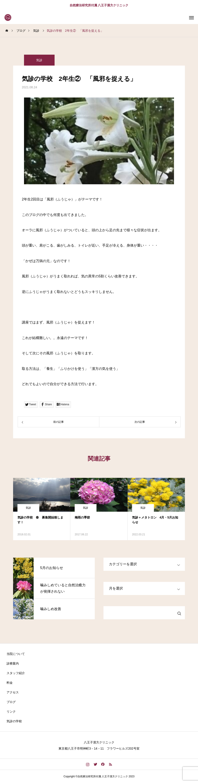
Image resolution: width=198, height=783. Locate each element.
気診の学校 (14, 721)
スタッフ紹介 (16, 673)
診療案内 (13, 663)
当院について (16, 653)
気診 (39, 60)
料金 (10, 682)
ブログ (11, 701)
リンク (11, 711)
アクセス (13, 692)
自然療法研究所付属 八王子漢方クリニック (99, 5)
